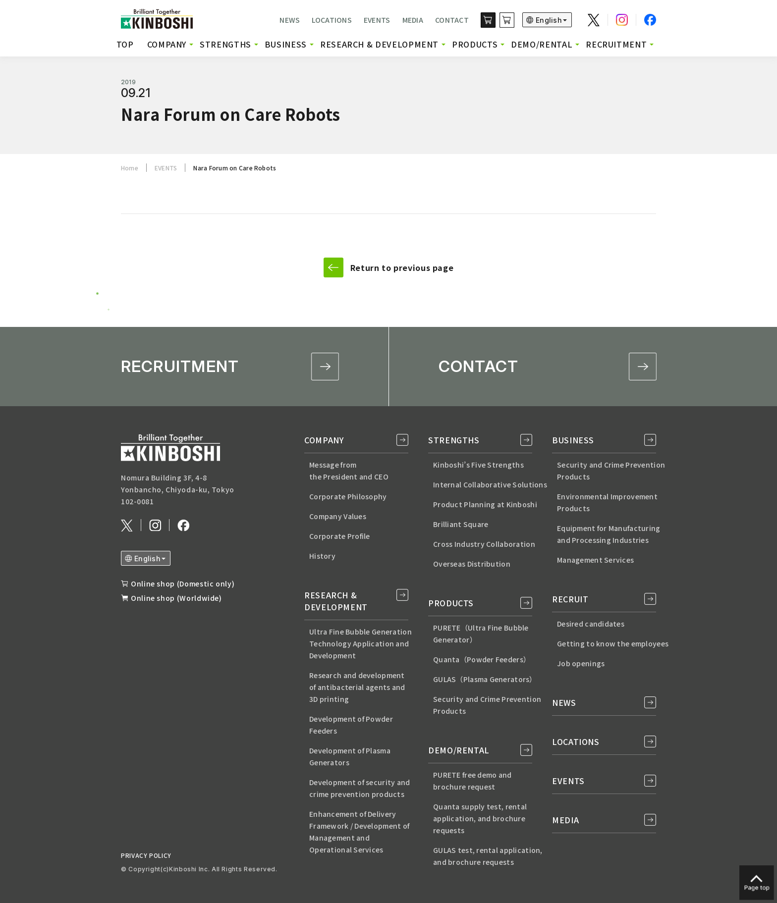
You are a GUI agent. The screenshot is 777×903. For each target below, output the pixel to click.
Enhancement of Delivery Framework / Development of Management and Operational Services (359, 831)
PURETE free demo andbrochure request (472, 781)
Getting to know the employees (612, 643)
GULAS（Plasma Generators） (485, 679)
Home (129, 167)
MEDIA (412, 20)
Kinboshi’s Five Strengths (478, 465)
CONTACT (452, 20)
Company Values (337, 516)
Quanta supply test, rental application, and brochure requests (480, 818)
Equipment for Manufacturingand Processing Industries (609, 534)
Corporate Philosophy (348, 496)
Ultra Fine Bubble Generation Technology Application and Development (360, 643)
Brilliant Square (460, 524)
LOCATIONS (332, 20)
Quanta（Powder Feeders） (481, 659)
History (322, 556)
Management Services (595, 560)
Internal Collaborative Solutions (490, 484)
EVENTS (377, 20)
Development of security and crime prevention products (359, 788)
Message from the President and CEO (348, 470)
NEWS (289, 20)
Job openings (581, 663)
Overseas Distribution (471, 564)
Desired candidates (590, 624)
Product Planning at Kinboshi (485, 504)
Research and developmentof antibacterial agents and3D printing (357, 687)
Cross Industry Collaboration (484, 544)
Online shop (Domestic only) (182, 583)
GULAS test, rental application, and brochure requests (488, 856)
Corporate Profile (339, 536)
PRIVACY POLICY (146, 855)
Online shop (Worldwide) (176, 598)
